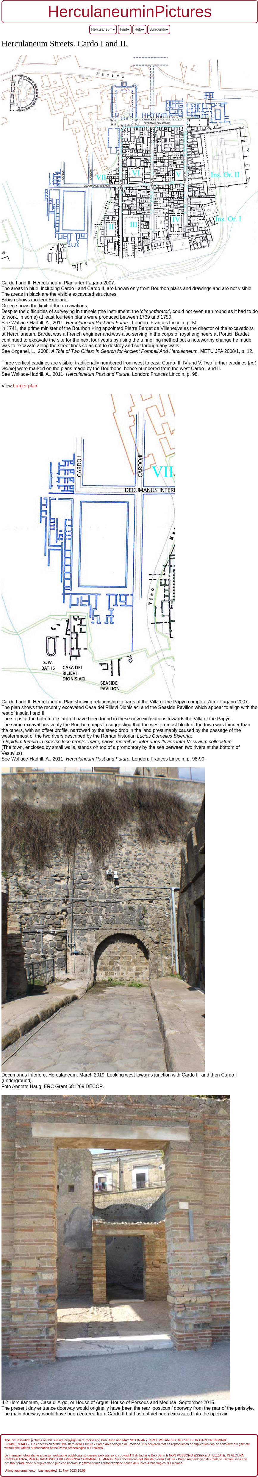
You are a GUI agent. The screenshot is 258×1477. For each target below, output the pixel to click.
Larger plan (25, 385)
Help (139, 29)
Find (124, 29)
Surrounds (158, 29)
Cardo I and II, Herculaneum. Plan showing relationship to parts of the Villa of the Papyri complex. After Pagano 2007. (125, 701)
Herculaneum (103, 29)
